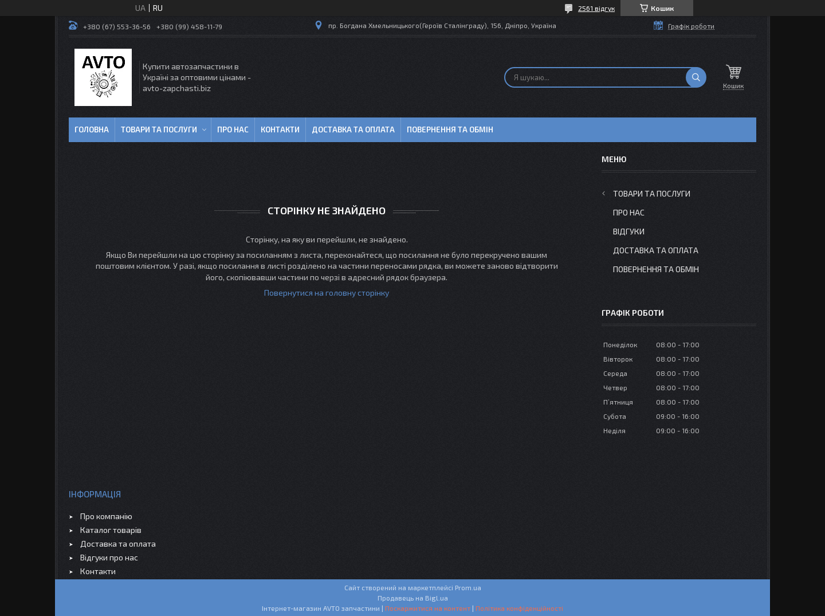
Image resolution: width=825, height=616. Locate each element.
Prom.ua (468, 587)
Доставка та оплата (353, 129)
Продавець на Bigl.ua (413, 598)
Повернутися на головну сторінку (326, 292)
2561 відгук (596, 8)
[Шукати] (696, 77)
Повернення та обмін (450, 129)
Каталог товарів (111, 530)
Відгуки (629, 231)
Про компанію (106, 516)
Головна (91, 129)
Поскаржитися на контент (427, 608)
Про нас (233, 129)
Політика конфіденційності (519, 608)
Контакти (280, 129)
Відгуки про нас (109, 557)
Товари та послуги (159, 129)
